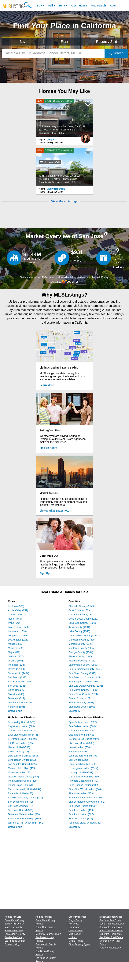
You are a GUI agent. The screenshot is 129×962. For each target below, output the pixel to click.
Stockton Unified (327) (80, 818)
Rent (62, 5)
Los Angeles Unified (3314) (23, 764)
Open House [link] (79, 5)
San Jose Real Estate (110, 920)
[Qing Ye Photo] (85, 137)
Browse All (15, 710)
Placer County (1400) (80, 656)
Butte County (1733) (79, 610)
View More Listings (64, 201)
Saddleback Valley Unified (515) (25, 797)
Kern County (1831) (79, 627)
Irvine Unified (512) (18, 751)
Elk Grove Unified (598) (81, 743)
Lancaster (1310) (17, 631)
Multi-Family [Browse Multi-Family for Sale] (74, 934)
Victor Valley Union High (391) (24, 818)
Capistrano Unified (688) (21, 726)
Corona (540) (15, 614)
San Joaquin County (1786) (83, 681)
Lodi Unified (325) (78, 759)
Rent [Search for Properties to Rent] (64, 42)
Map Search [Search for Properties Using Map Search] (98, 5)
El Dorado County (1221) (82, 622)
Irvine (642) (14, 622)
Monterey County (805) (81, 648)
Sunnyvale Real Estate (110, 927)
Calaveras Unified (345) (81, 730)
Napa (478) (14, 652)
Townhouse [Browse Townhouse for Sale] (74, 927)
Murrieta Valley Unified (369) (84, 776)
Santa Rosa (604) (17, 690)
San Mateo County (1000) (82, 690)
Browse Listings (12, 944)
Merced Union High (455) (21, 768)
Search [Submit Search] (116, 53)
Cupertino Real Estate (110, 934)
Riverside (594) (16, 669)
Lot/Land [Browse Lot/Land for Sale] (72, 937)
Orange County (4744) (80, 652)
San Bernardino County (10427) (85, 669)
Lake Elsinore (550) (18, 627)
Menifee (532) (15, 643)
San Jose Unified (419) (81, 810)
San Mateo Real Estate (111, 937)
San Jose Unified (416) (20, 805)
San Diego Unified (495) (21, 801)
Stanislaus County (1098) (82, 706)
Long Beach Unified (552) (22, 759)
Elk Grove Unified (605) (21, 743)
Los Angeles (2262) (18, 639)
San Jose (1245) (17, 685)
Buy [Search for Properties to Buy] (22, 42)
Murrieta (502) (16, 648)
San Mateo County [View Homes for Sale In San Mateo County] (14, 930)
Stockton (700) (16, 694)
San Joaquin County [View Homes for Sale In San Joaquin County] (15, 934)
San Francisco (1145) (19, 681)
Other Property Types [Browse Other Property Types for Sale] (79, 944)
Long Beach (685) (18, 635)
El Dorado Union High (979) (23, 738)
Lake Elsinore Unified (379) (83, 755)
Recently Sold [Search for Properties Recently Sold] (106, 42)
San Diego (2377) (17, 677)
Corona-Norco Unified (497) (23, 730)
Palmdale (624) (16, 664)
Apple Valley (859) (18, 610)
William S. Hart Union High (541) (26, 822)
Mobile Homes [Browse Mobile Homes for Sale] (75, 941)
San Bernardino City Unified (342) (86, 801)
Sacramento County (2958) (83, 664)
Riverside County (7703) (81, 660)
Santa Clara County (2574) (83, 694)
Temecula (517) (16, 698)
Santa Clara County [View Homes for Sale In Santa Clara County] (14, 920)
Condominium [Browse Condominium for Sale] (75, 930)
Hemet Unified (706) (19, 747)
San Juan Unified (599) (20, 810)
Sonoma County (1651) (81, 702)
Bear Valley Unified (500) (21, 722)
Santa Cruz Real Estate (111, 930)
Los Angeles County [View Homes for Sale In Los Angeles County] (15, 941)
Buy (39, 5)
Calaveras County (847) (81, 614)
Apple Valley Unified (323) (82, 722)
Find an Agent (48, 447)
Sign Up (45, 573)
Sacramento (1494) (18, 673)
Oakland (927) (16, 656)
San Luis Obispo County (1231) (85, 685)
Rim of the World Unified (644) (24, 789)
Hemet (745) (15, 618)
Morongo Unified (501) (20, 772)
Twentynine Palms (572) (21, 702)
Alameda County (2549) (81, 606)
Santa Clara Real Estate (111, 923)
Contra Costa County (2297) (83, 618)
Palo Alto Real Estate (110, 947)
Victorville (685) (16, 706)
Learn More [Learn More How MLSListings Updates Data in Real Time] (47, 385)
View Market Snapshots (54, 510)
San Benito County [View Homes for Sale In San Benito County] (14, 937)
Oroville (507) (15, 660)
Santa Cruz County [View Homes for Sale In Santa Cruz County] (14, 923)
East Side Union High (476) (23, 734)
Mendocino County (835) (81, 639)
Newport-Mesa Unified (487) (23, 776)
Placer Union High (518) (21, 785)
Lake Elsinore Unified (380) (23, 755)
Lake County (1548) (79, 631)
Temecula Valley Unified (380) (24, 814)
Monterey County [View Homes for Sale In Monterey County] (13, 927)
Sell (50, 5)
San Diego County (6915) (82, 673)
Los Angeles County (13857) (84, 635)
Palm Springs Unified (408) (22, 780)
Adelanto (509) (16, 606)
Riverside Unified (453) (20, 793)
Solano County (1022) (80, 698)
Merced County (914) (80, 643)
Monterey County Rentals (48, 934)
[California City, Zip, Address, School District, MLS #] (53, 53)
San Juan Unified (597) (81, 814)
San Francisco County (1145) (84, 677)
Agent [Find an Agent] (113, 5)
